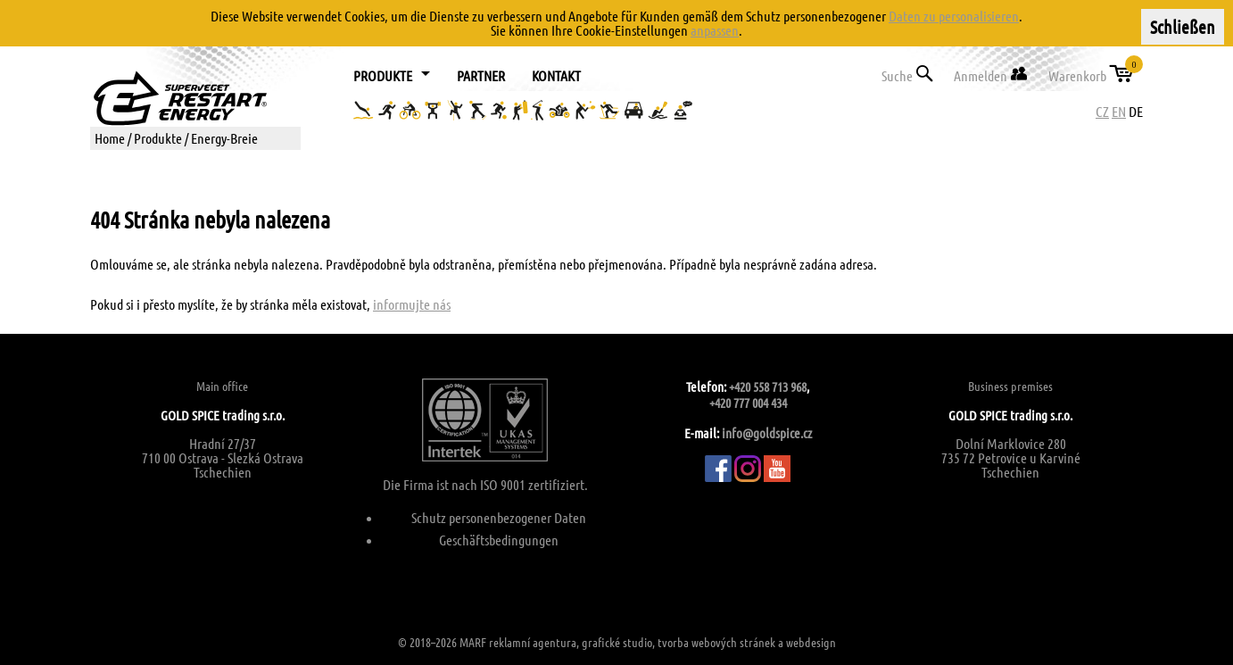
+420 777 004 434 (748, 403)
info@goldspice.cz (767, 433)
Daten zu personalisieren (954, 15)
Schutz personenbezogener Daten (498, 517)
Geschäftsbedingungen (499, 539)
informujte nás (412, 303)
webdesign (811, 642)
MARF (472, 642)
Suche (907, 74)
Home (110, 137)
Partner (481, 75)
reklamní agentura (532, 642)
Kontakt (556, 75)
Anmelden (991, 74)
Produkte (158, 137)
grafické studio (617, 642)
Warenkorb (1092, 72)
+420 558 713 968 (768, 386)
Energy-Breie (224, 137)
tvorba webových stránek (716, 642)
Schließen (1182, 26)
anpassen (715, 29)
